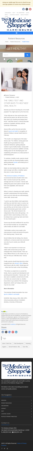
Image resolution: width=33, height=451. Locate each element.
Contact (3, 408)
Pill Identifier (20, 12)
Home (6, 41)
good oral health (13, 131)
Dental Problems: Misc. (15, 346)
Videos (19, 59)
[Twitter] (4, 448)
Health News (9, 59)
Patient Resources (15, 41)
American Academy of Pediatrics (16, 175)
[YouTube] (7, 448)
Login (6, 16)
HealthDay (13, 324)
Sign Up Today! (24, 14)
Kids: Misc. (25, 346)
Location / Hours (14, 14)
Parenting (28, 343)
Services (3, 400)
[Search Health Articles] (13, 55)
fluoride (15, 162)
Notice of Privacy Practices (9, 416)
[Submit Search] (27, 55)
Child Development (18, 343)
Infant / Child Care (6, 343)
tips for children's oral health (11, 294)
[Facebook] (1, 448)
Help (13, 12)
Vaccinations (4, 405)
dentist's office (19, 263)
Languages (8, 12)
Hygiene (4, 346)
